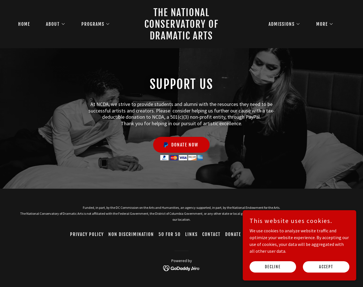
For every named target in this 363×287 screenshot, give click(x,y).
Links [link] (191, 234)
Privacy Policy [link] (87, 234)
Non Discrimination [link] (131, 234)
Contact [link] (211, 234)
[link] (182, 38)
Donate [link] (233, 234)
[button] (53, 24)
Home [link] (24, 24)
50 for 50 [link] (170, 234)
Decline (273, 266)
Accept (326, 266)
